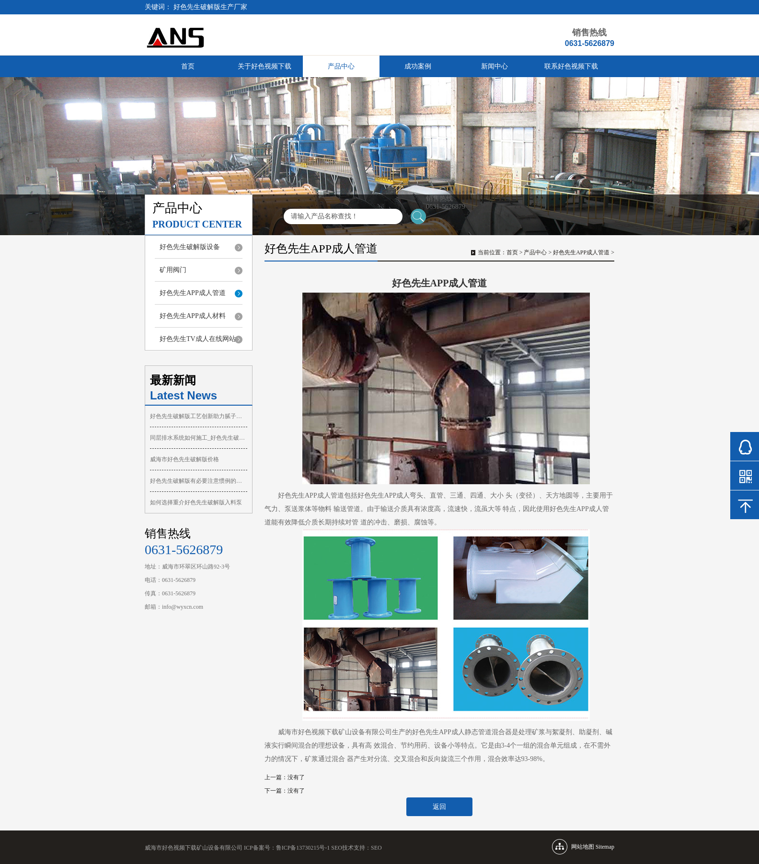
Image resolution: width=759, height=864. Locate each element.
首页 (188, 66)
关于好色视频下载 (264, 66)
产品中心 (341, 66)
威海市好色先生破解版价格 (184, 459)
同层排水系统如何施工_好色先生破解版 (198, 437)
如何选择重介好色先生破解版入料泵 (196, 502)
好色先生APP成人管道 (193, 292)
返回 (439, 806)
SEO (376, 847)
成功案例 (417, 66)
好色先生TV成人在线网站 (198, 338)
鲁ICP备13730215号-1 (303, 847)
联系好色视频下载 (571, 66)
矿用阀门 (173, 269)
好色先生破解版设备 (190, 246)
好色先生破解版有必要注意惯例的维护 (198, 480)
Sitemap (605, 846)
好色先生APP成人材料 (193, 315)
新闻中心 (494, 66)
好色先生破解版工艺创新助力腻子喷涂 (198, 416)
